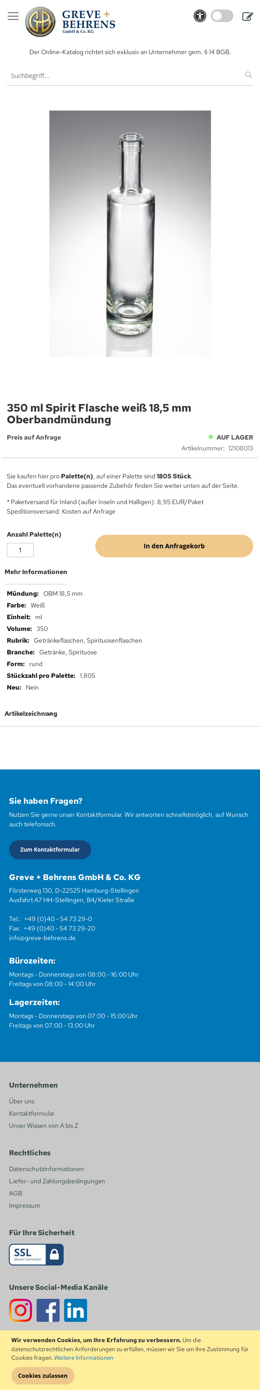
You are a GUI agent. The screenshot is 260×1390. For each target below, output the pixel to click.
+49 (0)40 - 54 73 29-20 (59, 928)
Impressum (24, 1205)
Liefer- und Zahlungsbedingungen (57, 1181)
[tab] (130, 575)
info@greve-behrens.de (42, 938)
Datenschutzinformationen (46, 1169)
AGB (15, 1193)
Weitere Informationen (83, 1358)
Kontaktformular (32, 1113)
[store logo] (70, 21)
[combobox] (130, 75)
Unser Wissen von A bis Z (43, 1125)
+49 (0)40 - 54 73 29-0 (58, 919)
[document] (131, 1360)
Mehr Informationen (36, 572)
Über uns (21, 1101)
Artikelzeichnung (31, 713)
